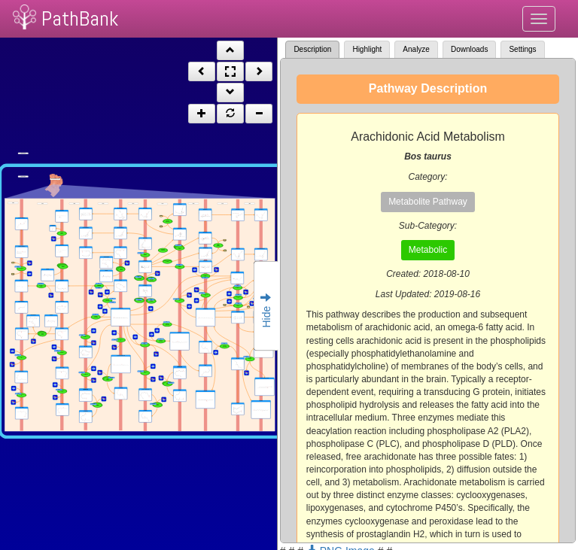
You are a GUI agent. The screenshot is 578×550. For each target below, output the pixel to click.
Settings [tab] (522, 49)
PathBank (79, 18)
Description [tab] (312, 49)
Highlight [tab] (367, 49)
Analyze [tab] (416, 49)
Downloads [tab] (469, 49)
